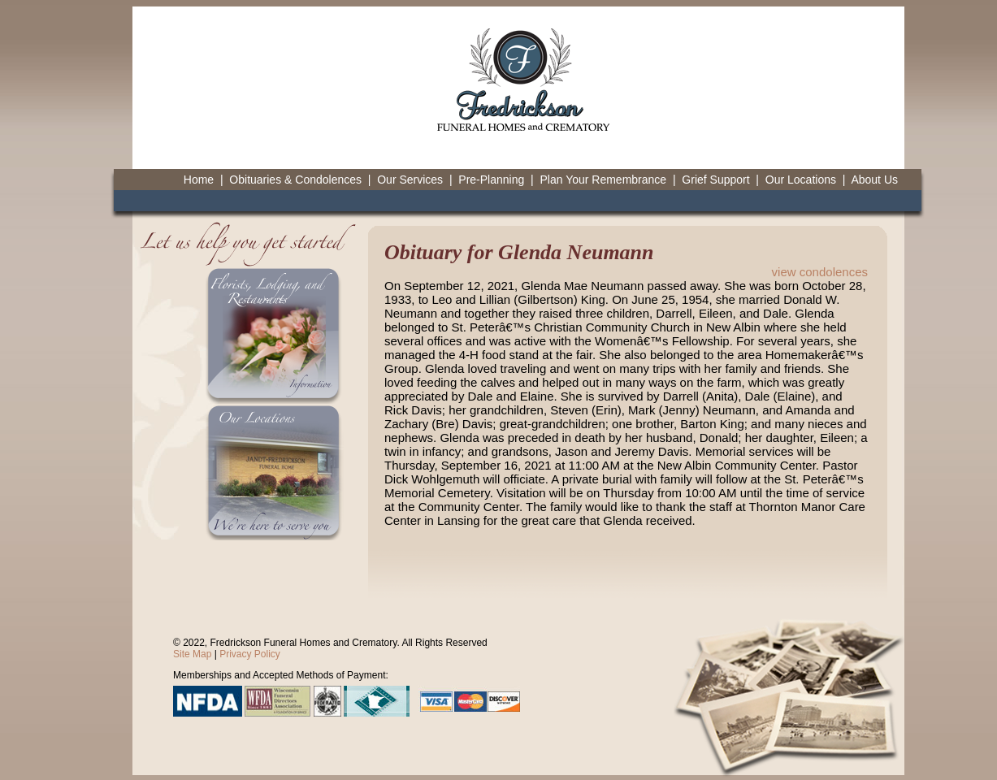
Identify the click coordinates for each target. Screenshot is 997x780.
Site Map (192, 654)
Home (199, 179)
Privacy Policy (249, 654)
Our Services (410, 179)
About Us (874, 179)
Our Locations (800, 179)
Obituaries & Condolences (295, 179)
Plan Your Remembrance (603, 179)
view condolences (820, 272)
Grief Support (715, 179)
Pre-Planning (491, 179)
